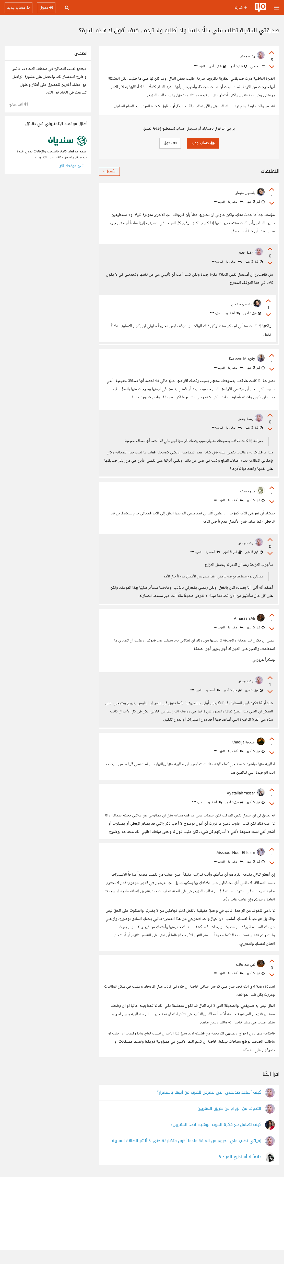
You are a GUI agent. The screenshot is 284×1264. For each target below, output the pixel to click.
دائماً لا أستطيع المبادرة (240, 1171)
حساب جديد (203, 143)
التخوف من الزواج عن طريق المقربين (229, 1123)
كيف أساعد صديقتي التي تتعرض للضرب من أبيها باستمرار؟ (209, 1107)
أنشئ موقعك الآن (72, 165)
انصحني (257, 66)
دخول (170, 143)
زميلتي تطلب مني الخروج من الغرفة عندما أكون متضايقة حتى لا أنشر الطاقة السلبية (186, 1155)
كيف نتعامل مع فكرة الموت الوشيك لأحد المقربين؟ (216, 1139)
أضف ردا (235, 202)
